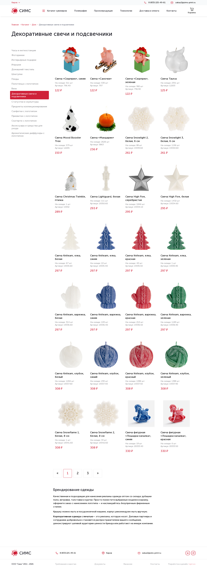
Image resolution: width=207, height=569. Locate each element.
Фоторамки (18, 55)
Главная (15, 24)
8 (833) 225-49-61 (157, 2)
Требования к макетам (65, 564)
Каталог (25, 24)
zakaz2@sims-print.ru (185, 2)
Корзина (191, 10)
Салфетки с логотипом (24, 111)
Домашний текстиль (23, 69)
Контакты (155, 564)
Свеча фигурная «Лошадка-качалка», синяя (138, 436)
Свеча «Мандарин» (102, 137)
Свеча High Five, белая (175, 196)
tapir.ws (192, 564)
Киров (16, 2)
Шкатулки (17, 74)
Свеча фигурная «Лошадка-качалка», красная (173, 436)
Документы (99, 564)
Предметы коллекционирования (29, 106)
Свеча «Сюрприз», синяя (70, 78)
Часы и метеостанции (24, 50)
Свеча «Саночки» (101, 78)
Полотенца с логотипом (25, 83)
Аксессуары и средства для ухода (27, 127)
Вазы (14, 88)
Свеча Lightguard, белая (105, 196)
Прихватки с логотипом (25, 116)
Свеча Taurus (169, 78)
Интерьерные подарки (24, 60)
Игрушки (16, 64)
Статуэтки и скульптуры (25, 101)
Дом (34, 24)
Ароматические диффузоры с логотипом (28, 134)
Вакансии (128, 564)
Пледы (15, 79)
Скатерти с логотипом (24, 120)
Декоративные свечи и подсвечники (24, 95)
